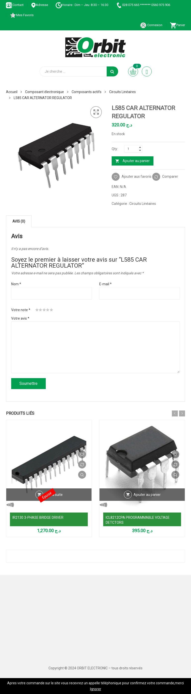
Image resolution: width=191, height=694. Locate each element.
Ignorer (95, 689)
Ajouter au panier (136, 161)
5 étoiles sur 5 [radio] (51, 310)
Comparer (170, 176)
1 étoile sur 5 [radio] (37, 310)
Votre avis (20, 318)
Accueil (11, 92)
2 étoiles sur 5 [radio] (40, 310)
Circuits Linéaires (122, 92)
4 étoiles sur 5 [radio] (47, 310)
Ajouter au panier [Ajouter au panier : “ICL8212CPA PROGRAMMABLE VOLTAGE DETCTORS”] (147, 495)
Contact (15, 5)
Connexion (151, 25)
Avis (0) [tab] (18, 221)
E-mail (105, 284)
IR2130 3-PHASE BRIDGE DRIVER (37, 518)
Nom (16, 284)
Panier (177, 25)
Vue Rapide (82, 475)
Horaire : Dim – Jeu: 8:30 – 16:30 (81, 5)
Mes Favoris (22, 15)
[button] (96, 112)
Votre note (20, 310)
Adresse (39, 5)
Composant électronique (44, 92)
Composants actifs (86, 92)
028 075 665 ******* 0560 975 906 (143, 5)
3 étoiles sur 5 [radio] (44, 310)
